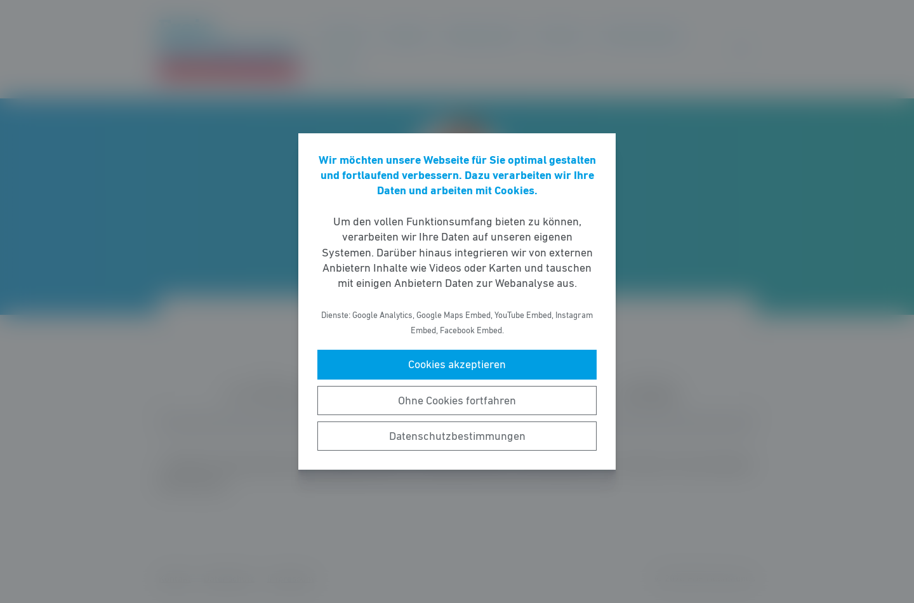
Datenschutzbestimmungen (457, 436)
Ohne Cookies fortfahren (457, 401)
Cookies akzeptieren (457, 364)
